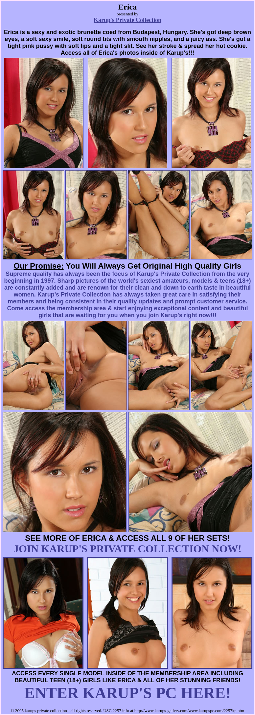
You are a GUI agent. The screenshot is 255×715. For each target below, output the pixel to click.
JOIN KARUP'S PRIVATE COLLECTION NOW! (127, 549)
